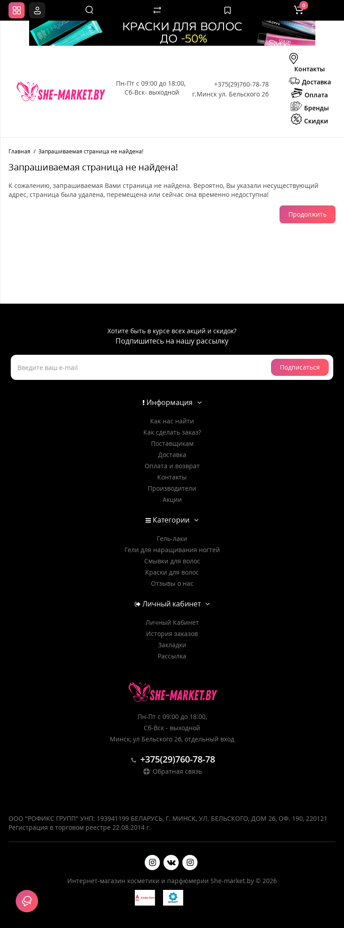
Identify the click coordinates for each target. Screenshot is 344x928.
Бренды (310, 107)
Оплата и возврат (172, 466)
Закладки (172, 644)
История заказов (172, 633)
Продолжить (307, 214)
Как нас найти (172, 421)
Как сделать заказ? (172, 432)
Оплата (309, 94)
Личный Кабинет (172, 622)
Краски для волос (172, 572)
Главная (19, 151)
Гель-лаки (172, 538)
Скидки (309, 120)
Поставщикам (172, 443)
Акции (172, 499)
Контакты (306, 64)
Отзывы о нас (172, 583)
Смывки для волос (172, 561)
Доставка (309, 81)
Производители (172, 488)
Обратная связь (172, 771)
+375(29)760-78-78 (241, 84)
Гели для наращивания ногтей (172, 549)
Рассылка (172, 656)
